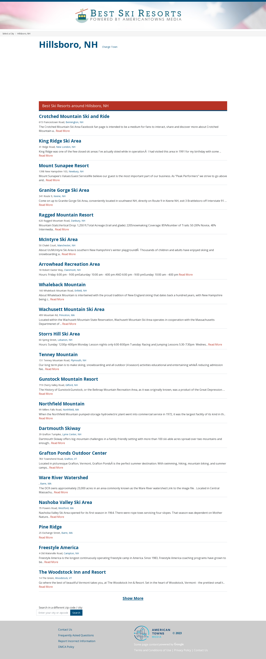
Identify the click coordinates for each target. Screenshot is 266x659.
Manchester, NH (66, 245)
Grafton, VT (70, 458)
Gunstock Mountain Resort (68, 379)
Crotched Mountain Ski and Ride (74, 116)
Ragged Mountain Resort (66, 215)
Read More (63, 131)
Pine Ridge (50, 527)
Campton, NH (71, 553)
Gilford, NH (71, 385)
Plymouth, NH (78, 360)
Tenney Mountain (58, 354)
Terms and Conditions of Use (152, 650)
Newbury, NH (76, 171)
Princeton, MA (67, 315)
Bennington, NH (74, 122)
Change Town (109, 46)
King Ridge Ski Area (60, 141)
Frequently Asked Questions (76, 635)
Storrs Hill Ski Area (59, 334)
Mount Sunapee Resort (64, 166)
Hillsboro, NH (68, 44)
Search (76, 612)
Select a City (8, 33)
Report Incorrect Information (76, 641)
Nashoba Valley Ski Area (65, 502)
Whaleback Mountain (62, 285)
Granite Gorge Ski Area (64, 190)
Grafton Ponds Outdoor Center (73, 453)
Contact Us (65, 629)
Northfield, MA (71, 409)
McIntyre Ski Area (58, 239)
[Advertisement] (133, 76)
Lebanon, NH (65, 339)
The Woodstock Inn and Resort (72, 572)
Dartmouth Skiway (59, 428)
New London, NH (65, 146)
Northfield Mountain (61, 404)
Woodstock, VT (63, 578)
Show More (133, 598)
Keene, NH (59, 196)
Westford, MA (66, 508)
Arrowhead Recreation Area (69, 264)
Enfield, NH (80, 290)
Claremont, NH (72, 270)
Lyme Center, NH (71, 434)
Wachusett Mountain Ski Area (71, 309)
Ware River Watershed (63, 477)
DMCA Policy (66, 647)
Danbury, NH (78, 220)
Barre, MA (45, 483)
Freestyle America (59, 547)
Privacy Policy (182, 650)
